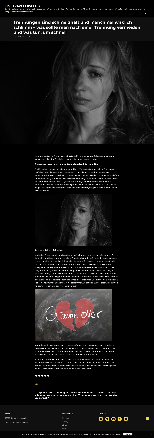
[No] (151, 434)
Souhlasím (128, 434)
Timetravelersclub (22, 6)
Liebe (37, 384)
